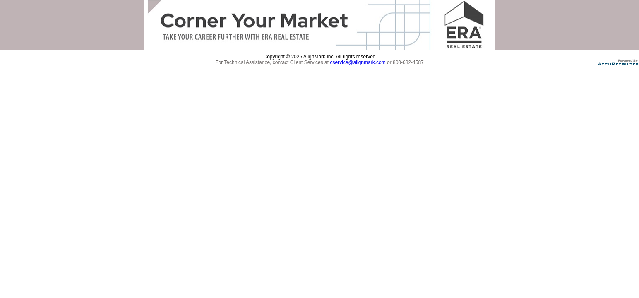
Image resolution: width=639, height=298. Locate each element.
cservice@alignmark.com (357, 62)
